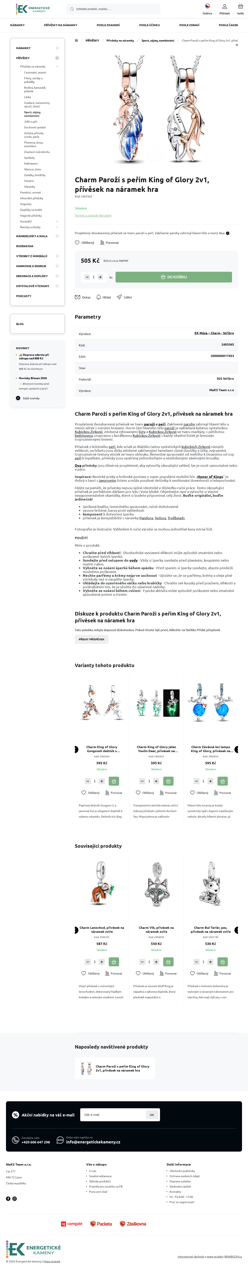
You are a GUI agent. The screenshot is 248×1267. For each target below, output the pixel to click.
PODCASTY (23, 296)
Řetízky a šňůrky (30, 227)
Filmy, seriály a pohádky (33, 79)
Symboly (29, 157)
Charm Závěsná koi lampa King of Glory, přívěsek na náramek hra (210, 749)
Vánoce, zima (32, 169)
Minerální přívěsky (31, 198)
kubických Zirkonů (196, 446)
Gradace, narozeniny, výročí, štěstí (37, 104)
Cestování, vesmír (35, 72)
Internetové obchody (191, 1256)
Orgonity (26, 204)
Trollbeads (176, 518)
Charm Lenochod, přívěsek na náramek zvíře (102, 929)
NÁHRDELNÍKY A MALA (31, 236)
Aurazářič (26, 221)
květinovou (84, 435)
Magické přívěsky (31, 215)
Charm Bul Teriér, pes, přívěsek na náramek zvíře (211, 929)
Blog (20, 324)
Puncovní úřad (98, 1191)
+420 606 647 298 (36, 1142)
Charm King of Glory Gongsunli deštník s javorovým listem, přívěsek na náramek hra (102, 749)
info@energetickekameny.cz (93, 1141)
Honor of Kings (210, 476)
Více (222, 233)
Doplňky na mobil (31, 209)
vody (133, 560)
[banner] (32, 10)
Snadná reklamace (100, 1176)
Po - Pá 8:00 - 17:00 (181, 1197)
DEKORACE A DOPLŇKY (32, 276)
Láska (27, 97)
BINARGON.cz (233, 1256)
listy (142, 431)
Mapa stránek (51, 1261)
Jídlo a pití (30, 121)
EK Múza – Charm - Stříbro (214, 333)
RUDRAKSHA (24, 246)
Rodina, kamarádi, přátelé (35, 89)
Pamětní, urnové (30, 192)
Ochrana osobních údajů (185, 1176)
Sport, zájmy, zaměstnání (158, 40)
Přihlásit (152, 1114)
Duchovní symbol (35, 127)
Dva (78, 465)
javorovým (107, 480)
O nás (92, 1171)
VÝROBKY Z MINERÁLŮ (31, 256)
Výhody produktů (100, 1181)
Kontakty (175, 1191)
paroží (149, 424)
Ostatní (29, 180)
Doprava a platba (180, 1181)
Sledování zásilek (180, 1186)
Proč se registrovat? (182, 1202)
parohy (189, 424)
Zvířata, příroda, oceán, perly (34, 134)
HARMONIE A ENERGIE (31, 266)
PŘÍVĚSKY (92, 40)
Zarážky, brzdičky (34, 175)
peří (161, 424)
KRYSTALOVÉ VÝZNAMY (32, 286)
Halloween (31, 163)
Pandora (146, 518)
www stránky (215, 1256)
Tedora (160, 518)
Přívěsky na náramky (120, 40)
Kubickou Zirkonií (89, 431)
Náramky (29, 186)
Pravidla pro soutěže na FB (106, 1186)
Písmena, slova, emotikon (33, 144)
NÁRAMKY (23, 48)
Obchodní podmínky (182, 1171)
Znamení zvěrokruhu (37, 152)
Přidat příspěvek (92, 639)
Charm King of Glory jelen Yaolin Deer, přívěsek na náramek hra (156, 749)
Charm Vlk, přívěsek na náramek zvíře (156, 929)
